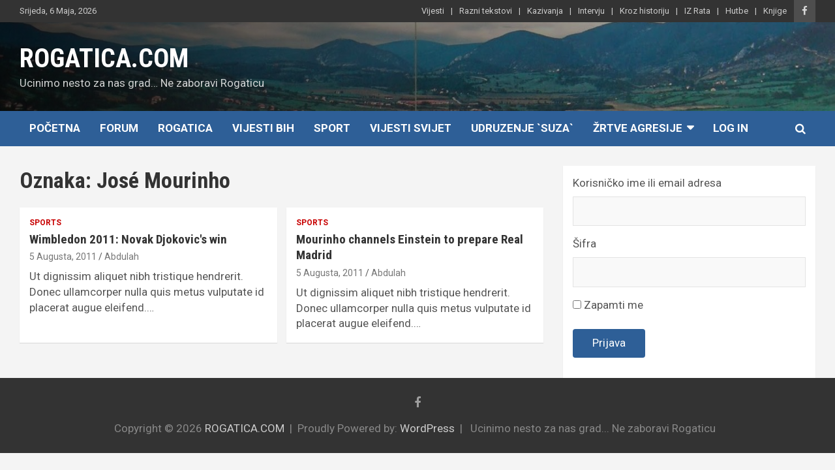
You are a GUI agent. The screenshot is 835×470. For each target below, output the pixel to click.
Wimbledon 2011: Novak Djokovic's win (128, 239)
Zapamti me (608, 304)
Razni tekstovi (485, 11)
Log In (730, 127)
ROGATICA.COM (104, 58)
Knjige (775, 11)
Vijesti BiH (263, 127)
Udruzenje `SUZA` (522, 127)
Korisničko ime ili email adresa (647, 182)
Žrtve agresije (637, 127)
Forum (119, 127)
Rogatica (185, 127)
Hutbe (736, 11)
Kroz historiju (644, 11)
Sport (332, 127)
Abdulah (121, 256)
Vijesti (432, 11)
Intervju (591, 11)
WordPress (427, 428)
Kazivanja (545, 11)
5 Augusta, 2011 (63, 256)
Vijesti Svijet (410, 127)
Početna (54, 127)
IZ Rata (697, 11)
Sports (45, 222)
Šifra (584, 243)
